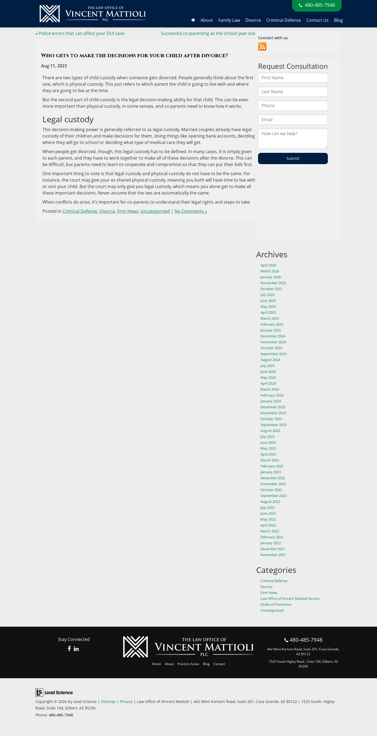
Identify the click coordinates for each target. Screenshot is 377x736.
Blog (338, 20)
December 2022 (272, 477)
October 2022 (271, 489)
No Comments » (191, 211)
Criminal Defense (283, 20)
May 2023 (268, 448)
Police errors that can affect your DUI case (81, 33)
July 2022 (267, 507)
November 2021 (273, 554)
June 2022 (268, 513)
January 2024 (270, 401)
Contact (219, 664)
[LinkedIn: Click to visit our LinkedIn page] (76, 649)
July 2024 (267, 365)
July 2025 (267, 294)
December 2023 (272, 407)
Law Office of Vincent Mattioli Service (289, 598)
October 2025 (271, 288)
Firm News (127, 211)
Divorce (107, 211)
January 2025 (270, 330)
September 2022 (273, 495)
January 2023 (270, 472)
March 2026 (269, 271)
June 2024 (268, 371)
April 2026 (268, 265)
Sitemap (108, 701)
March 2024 (269, 389)
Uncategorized (155, 211)
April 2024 (268, 383)
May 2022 (268, 519)
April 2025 (268, 312)
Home (156, 664)
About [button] (207, 20)
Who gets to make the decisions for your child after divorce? (134, 55)
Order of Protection (276, 604)
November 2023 (273, 412)
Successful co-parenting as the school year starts (210, 33)
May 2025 (268, 306)
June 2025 (268, 300)
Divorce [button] (253, 20)
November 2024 (273, 342)
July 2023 (267, 436)
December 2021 (272, 548)
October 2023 (271, 418)
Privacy (126, 701)
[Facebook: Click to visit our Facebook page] (69, 649)
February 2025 (271, 324)
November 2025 (273, 282)
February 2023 (271, 466)
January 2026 (270, 277)
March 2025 (269, 318)
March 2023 (269, 460)
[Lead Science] (54, 692)
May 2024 (268, 377)
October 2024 (271, 347)
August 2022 (270, 501)
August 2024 (270, 359)
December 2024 (272, 336)
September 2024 (273, 353)
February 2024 (271, 395)
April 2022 (268, 525)
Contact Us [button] (317, 20)
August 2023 (270, 430)
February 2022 (271, 537)
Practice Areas (188, 664)
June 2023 (268, 442)
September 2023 (273, 424)
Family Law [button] (229, 20)
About (169, 664)
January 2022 (270, 542)
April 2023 (268, 454)
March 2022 (269, 531)
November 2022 (273, 483)
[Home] (193, 20)
